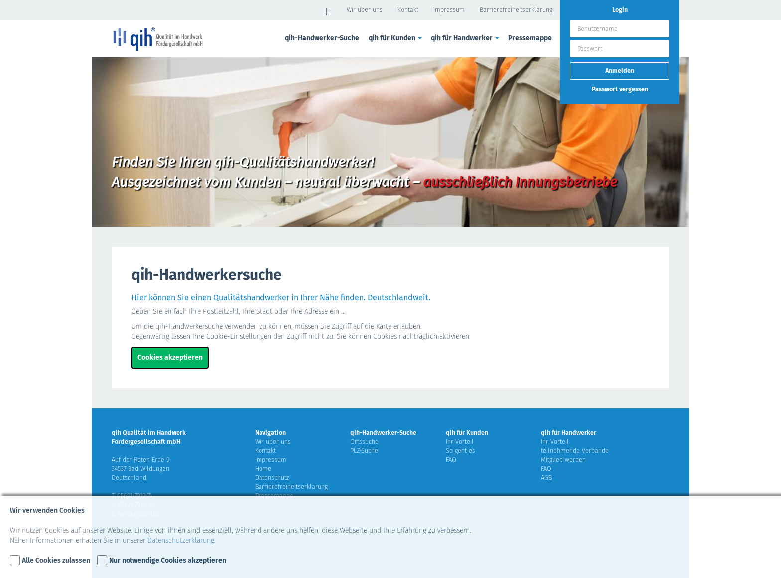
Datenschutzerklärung (180, 540)
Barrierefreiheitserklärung (516, 9)
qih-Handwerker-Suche (322, 38)
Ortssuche (364, 441)
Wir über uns (365, 9)
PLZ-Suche (364, 450)
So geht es (460, 450)
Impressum (449, 9)
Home (263, 468)
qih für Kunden (396, 38)
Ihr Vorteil (460, 441)
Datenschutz (272, 477)
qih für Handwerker (466, 38)
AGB (546, 477)
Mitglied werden (563, 459)
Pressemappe (530, 38)
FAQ (451, 459)
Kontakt (407, 9)
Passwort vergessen (620, 89)
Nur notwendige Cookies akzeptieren (167, 560)
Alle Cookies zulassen (56, 560)
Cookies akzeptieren (170, 357)
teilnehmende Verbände (575, 450)
